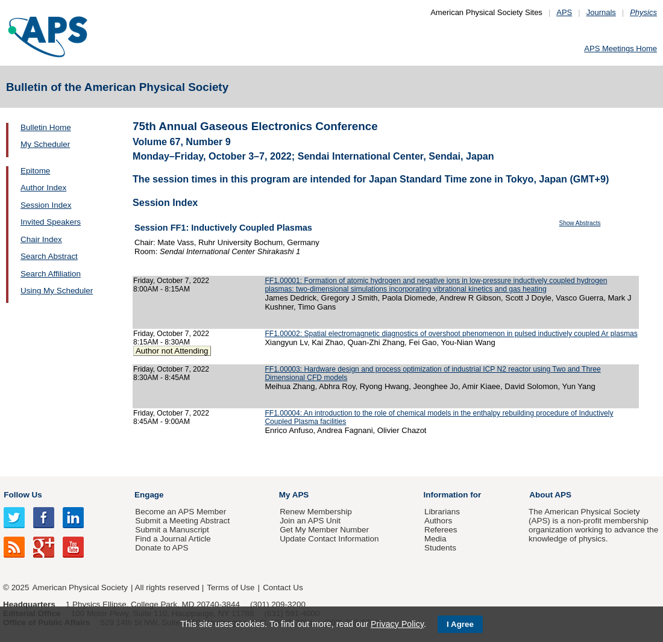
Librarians (442, 511)
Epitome (35, 170)
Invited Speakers (50, 221)
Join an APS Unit (310, 520)
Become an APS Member (180, 511)
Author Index (43, 187)
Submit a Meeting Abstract (182, 520)
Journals (601, 12)
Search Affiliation (50, 273)
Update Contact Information (329, 538)
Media (435, 538)
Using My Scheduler (56, 290)
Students (440, 547)
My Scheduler (45, 144)
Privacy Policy (397, 624)
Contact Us (283, 587)
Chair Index (41, 239)
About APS (550, 494)
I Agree (460, 624)
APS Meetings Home (620, 48)
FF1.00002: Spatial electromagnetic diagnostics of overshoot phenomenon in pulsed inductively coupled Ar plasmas (451, 333)
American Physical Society (80, 587)
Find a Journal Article (172, 538)
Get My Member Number (324, 529)
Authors (438, 520)
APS (564, 12)
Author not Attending (172, 350)
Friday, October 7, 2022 (171, 280)
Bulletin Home (45, 127)
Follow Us (23, 494)
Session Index (45, 205)
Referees (440, 529)
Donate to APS (161, 547)
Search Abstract (49, 256)
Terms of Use (230, 587)
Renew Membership (316, 511)
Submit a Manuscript (172, 529)
